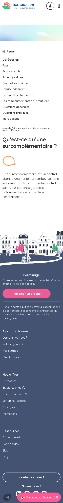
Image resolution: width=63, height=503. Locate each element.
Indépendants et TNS (15, 368)
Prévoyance (10, 382)
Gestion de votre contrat (18, 69)
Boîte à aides (11, 418)
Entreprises (9, 355)
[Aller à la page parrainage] (39, 497)
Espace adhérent (14, 63)
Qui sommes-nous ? (15, 312)
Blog (5, 425)
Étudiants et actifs (14, 362)
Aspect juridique (13, 52)
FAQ (5, 431)
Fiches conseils (12, 412)
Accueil (6, 102)
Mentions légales (16, 493)
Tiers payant (11, 93)
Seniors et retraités (14, 375)
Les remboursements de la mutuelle (26, 75)
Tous (5, 40)
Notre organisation (14, 318)
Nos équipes (10, 325)
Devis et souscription (16, 57)
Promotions (10, 388)
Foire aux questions (21, 102)
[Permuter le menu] (59, 6)
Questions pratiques (16, 87)
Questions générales (16, 81)
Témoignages (11, 332)
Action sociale (11, 46)
